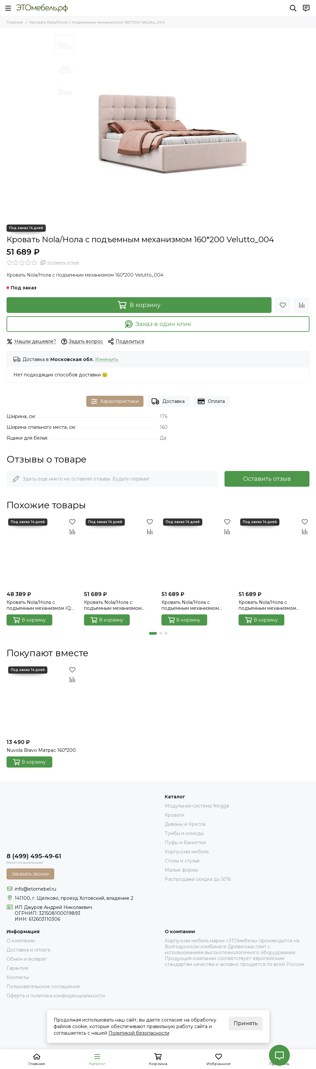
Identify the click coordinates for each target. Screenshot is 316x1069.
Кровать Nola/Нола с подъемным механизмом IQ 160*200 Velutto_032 (39, 605)
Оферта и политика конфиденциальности (56, 996)
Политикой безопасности (138, 1033)
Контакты (18, 977)
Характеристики (115, 401)
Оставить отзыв (267, 478)
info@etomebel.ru (35, 889)
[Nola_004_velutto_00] (169, 126)
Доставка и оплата (28, 950)
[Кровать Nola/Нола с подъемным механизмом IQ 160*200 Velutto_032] (42, 552)
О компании (21, 941)
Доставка (168, 401)
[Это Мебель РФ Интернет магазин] (42, 8)
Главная (15, 22)
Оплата (211, 401)
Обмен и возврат (27, 959)
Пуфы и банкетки (185, 842)
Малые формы (181, 870)
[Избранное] (283, 305)
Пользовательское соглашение (43, 986)
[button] (153, 633)
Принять (246, 1023)
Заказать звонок (30, 874)
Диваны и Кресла (185, 824)
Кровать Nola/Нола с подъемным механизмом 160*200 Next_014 (190, 605)
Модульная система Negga (197, 806)
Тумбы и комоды (184, 833)
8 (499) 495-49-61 (34, 856)
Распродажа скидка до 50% (198, 879)
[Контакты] (306, 8)
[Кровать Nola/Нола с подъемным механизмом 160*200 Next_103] (119, 552)
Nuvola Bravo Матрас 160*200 (41, 750)
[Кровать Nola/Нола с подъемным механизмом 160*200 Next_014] (196, 552)
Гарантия (17, 968)
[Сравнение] (301, 305)
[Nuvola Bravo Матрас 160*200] (42, 700)
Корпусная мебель (187, 852)
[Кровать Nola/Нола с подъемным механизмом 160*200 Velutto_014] (274, 552)
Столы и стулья (182, 861)
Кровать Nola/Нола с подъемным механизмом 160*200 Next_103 (112, 605)
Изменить (106, 359)
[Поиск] (293, 8)
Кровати (174, 815)
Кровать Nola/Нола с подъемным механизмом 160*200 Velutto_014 (267, 605)
